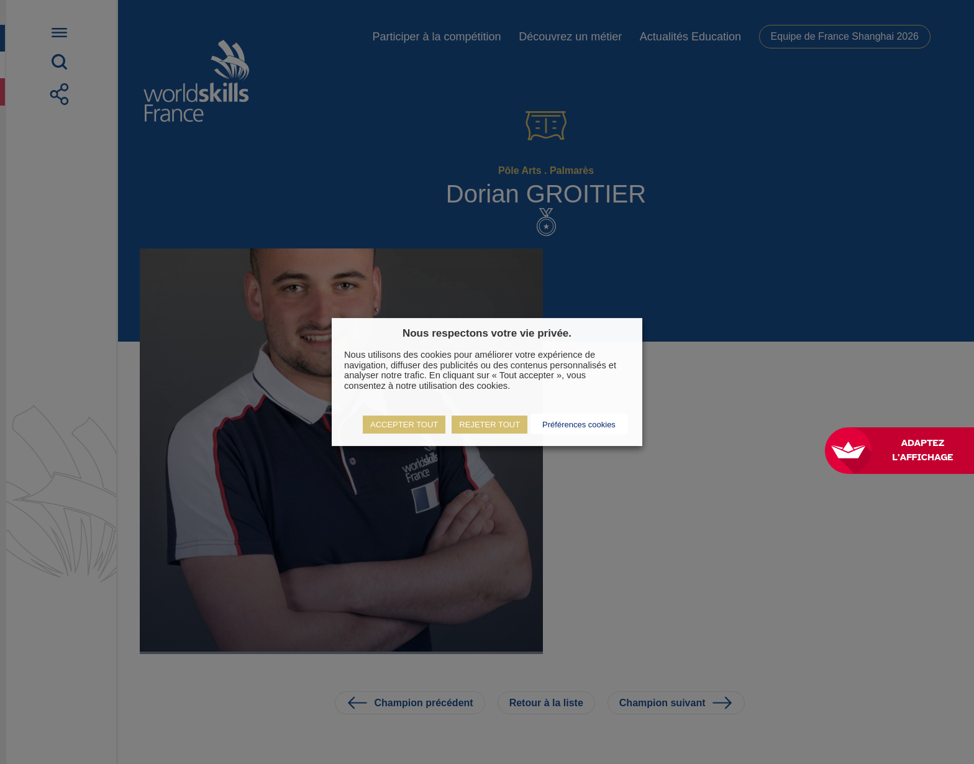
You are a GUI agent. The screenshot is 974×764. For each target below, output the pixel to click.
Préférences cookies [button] (579, 424)
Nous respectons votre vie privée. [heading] (487, 333)
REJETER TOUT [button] (489, 424)
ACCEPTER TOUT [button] (404, 424)
